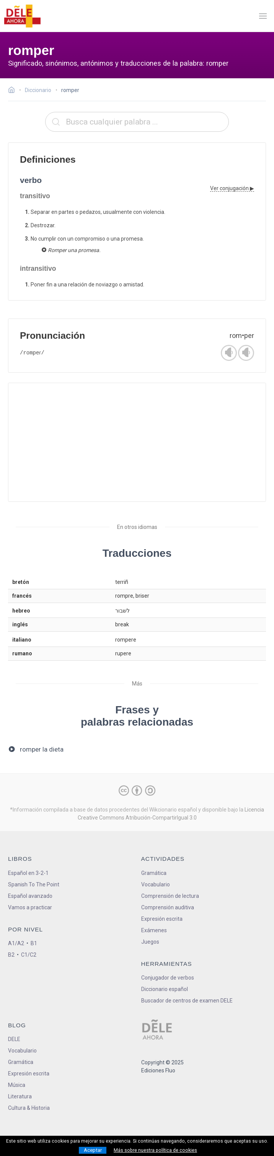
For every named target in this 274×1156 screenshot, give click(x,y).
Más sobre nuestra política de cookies (155, 1150)
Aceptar (93, 1150)
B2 (11, 955)
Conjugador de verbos (167, 978)
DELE (14, 1039)
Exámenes (154, 930)
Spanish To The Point (33, 884)
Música (16, 1085)
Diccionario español (164, 989)
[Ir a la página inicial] (13, 90)
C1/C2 (28, 955)
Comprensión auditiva (167, 907)
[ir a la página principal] (22, 16)
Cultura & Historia (29, 1108)
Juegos (150, 942)
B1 (34, 943)
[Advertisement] (137, 442)
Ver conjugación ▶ (232, 188)
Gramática (153, 873)
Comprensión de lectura (170, 896)
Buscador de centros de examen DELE (187, 1001)
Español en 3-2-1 (28, 873)
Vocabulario (155, 884)
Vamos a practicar (30, 907)
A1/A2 (16, 943)
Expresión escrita (162, 919)
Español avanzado (30, 896)
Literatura (20, 1096)
